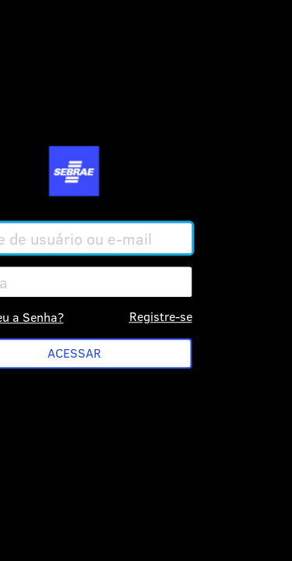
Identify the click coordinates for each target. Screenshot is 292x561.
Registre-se (160, 316)
